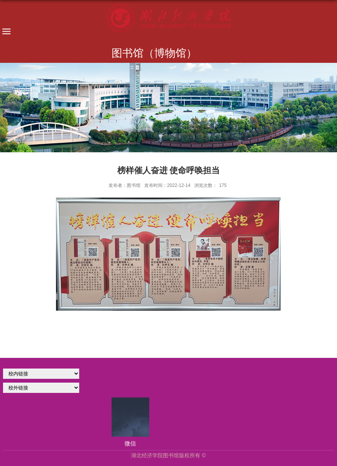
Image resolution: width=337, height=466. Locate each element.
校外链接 (41, 388)
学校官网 (41, 374)
